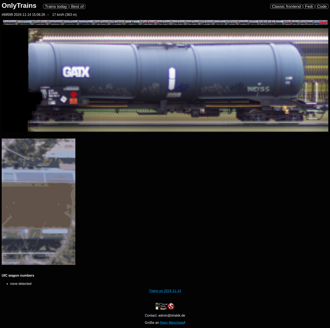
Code (322, 6)
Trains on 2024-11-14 (165, 291)
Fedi (309, 6)
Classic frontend (286, 6)
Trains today (56, 6)
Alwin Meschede (172, 322)
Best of (77, 6)
